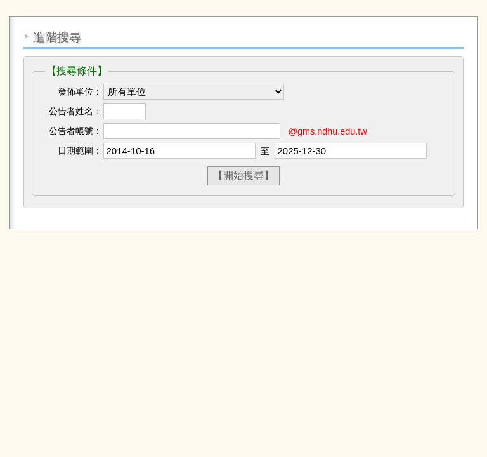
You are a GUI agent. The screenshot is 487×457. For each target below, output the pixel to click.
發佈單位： (80, 91)
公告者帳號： (75, 131)
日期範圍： (80, 150)
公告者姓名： (75, 111)
